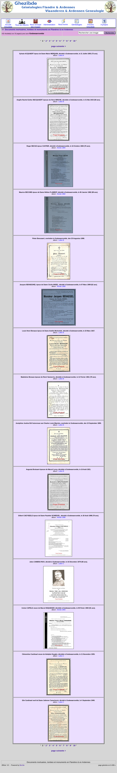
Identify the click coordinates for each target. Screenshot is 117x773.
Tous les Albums (22, 24)
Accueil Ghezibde (8, 25)
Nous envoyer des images (35, 25)
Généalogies (77, 24)
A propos (104, 24)
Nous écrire (63, 24)
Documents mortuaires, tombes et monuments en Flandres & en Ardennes (39, 29)
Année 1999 (61, 286)
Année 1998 (61, 517)
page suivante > (58, 46)
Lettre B (61, 101)
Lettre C (61, 563)
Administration (49, 24)
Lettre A (61, 55)
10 (74, 41)
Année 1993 (61, 610)
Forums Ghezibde (91, 25)
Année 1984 (61, 148)
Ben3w (22, 765)
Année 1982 (61, 194)
